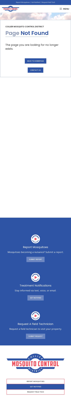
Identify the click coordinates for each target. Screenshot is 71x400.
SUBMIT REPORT (35, 259)
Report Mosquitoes (23, 2)
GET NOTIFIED (35, 298)
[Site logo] (10, 8)
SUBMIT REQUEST (35, 336)
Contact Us (35, 70)
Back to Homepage (35, 61)
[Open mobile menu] (64, 8)
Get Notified (35, 2)
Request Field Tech (48, 2)
